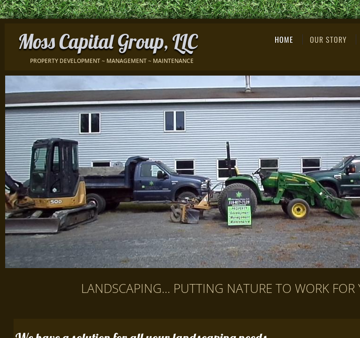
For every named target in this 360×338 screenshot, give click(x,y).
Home (284, 39)
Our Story (328, 39)
